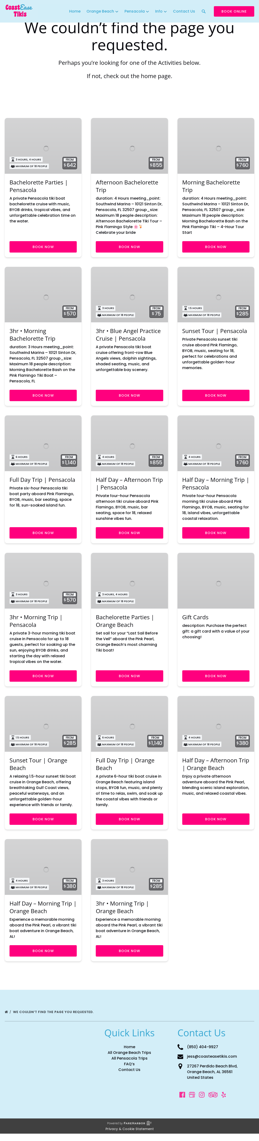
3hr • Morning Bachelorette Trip (32, 337)
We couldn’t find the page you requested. (54, 1019)
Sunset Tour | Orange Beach (38, 770)
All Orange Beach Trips (129, 1060)
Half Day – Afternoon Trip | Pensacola (129, 487)
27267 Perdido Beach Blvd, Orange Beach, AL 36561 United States (212, 1079)
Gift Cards (195, 622)
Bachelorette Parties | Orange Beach (125, 626)
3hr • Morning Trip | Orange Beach (122, 914)
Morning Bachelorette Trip (211, 187)
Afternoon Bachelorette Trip (127, 187)
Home (75, 11)
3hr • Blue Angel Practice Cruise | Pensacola (128, 337)
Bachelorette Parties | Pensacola (39, 187)
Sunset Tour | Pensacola (214, 333)
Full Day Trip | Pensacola (42, 483)
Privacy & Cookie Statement (130, 1136)
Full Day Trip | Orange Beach (125, 770)
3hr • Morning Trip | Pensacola (36, 626)
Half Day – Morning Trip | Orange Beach (43, 914)
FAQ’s (129, 1071)
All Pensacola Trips (129, 1065)
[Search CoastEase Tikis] (203, 11)
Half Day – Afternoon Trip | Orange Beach (215, 770)
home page (156, 76)
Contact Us (184, 11)
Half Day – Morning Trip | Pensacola (215, 487)
